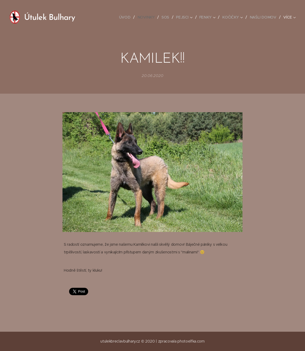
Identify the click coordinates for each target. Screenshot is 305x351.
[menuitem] (127, 17)
